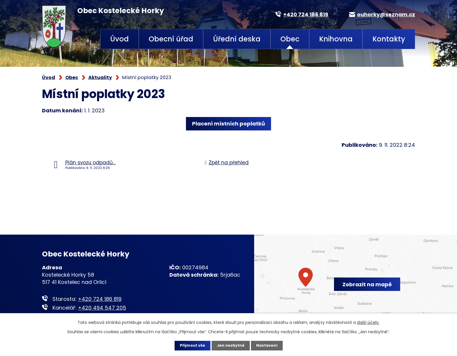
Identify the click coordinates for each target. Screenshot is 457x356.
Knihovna (336, 39)
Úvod (119, 39)
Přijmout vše (190, 345)
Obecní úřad (171, 39)
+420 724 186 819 (100, 299)
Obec (289, 39)
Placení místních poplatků (228, 123)
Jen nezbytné (230, 345)
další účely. (368, 322)
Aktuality (100, 77)
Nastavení (269, 345)
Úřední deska (237, 39)
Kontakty (388, 39)
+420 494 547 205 (102, 307)
